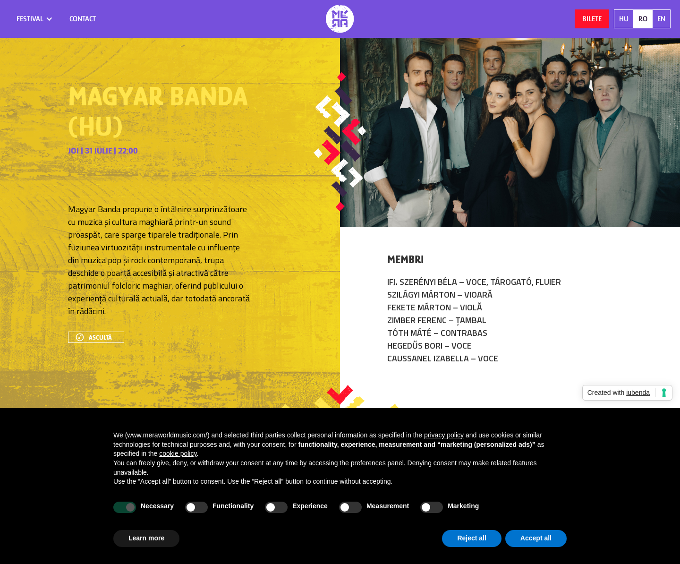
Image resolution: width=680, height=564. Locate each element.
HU (624, 19)
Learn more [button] (146, 538)
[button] (34, 18)
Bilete (592, 19)
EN (661, 19)
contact (82, 19)
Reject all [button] (471, 538)
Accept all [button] (536, 538)
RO (642, 19)
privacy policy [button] (444, 435)
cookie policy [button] (177, 453)
